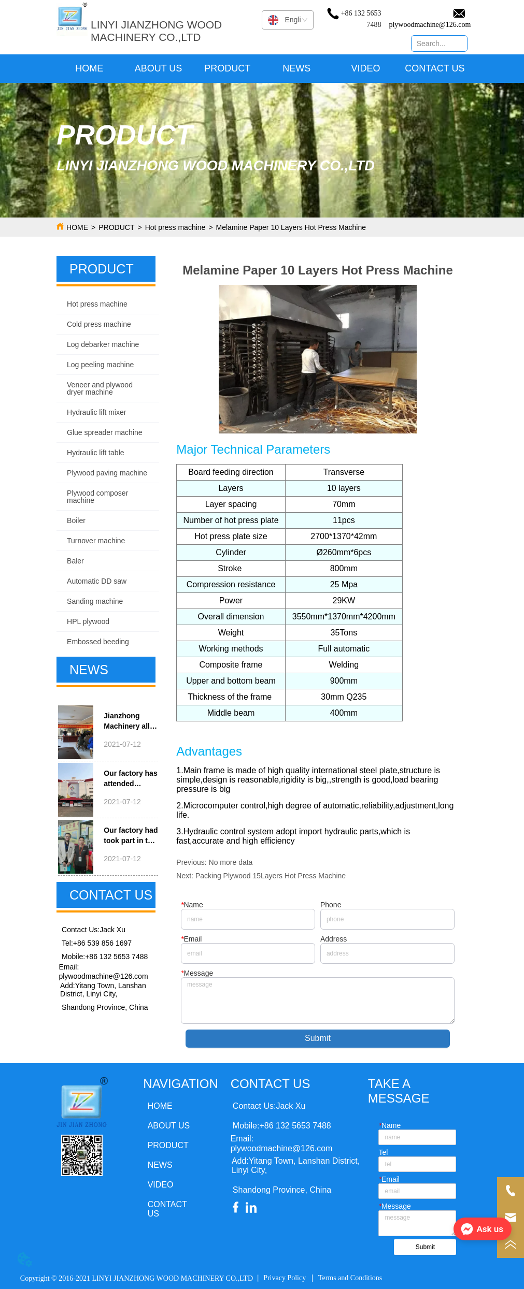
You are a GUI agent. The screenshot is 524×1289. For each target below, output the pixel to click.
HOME (77, 227)
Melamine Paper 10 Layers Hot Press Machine (291, 227)
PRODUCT (116, 227)
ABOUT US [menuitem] (158, 68)
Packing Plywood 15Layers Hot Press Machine (270, 876)
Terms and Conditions (350, 1278)
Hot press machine (175, 227)
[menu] (262, 68)
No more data (231, 862)
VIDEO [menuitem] (365, 68)
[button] (227, 68)
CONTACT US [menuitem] (434, 68)
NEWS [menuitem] (296, 68)
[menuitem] (227, 68)
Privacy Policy (284, 1278)
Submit (318, 1038)
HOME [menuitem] (89, 68)
